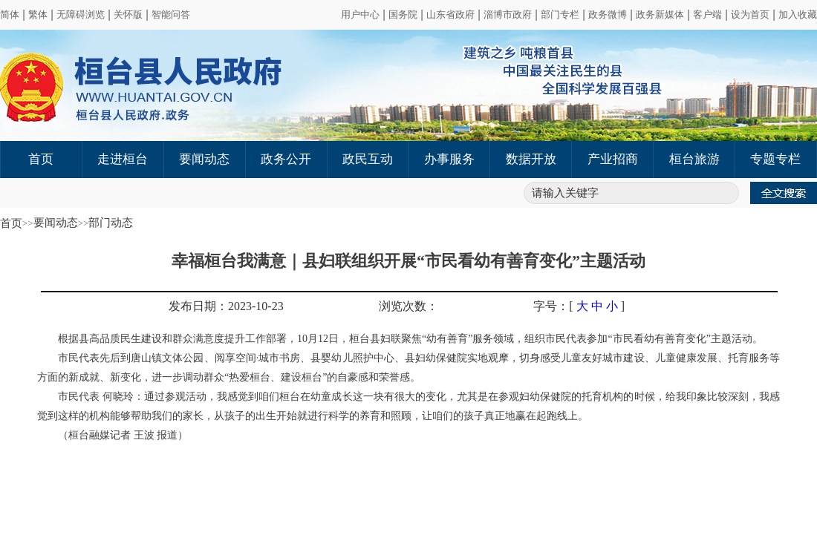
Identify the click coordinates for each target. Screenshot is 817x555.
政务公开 (286, 159)
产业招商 (612, 159)
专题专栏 (775, 159)
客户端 (707, 14)
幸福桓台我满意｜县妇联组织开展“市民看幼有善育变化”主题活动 (408, 261)
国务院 (402, 14)
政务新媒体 (660, 14)
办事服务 (449, 159)
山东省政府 (450, 14)
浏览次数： (408, 306)
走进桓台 (122, 159)
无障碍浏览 (80, 14)
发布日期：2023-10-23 (226, 306)
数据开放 (531, 159)
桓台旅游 (694, 159)
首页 (40, 159)
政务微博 (607, 14)
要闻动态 (204, 159)
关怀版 (128, 14)
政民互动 (367, 159)
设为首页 (750, 14)
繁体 (38, 14)
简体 (9, 14)
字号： (551, 306)
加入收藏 (797, 14)
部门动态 (110, 223)
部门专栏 (560, 14)
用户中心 (360, 14)
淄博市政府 (508, 14)
